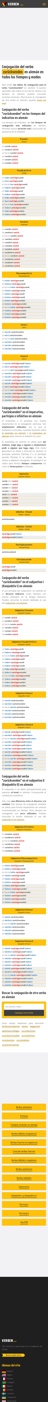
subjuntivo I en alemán (16, 603)
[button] (43, 4)
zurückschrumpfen (11, 1035)
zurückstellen (22, 1040)
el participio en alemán (14, 433)
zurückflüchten (28, 1031)
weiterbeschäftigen (11, 1031)
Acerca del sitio (13, 1355)
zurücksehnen (28, 1035)
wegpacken (35, 1026)
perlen (25, 1026)
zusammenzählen (10, 1045)
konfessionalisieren (11, 1026)
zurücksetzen (8, 1040)
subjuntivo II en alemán (13, 819)
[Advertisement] (24, 34)
